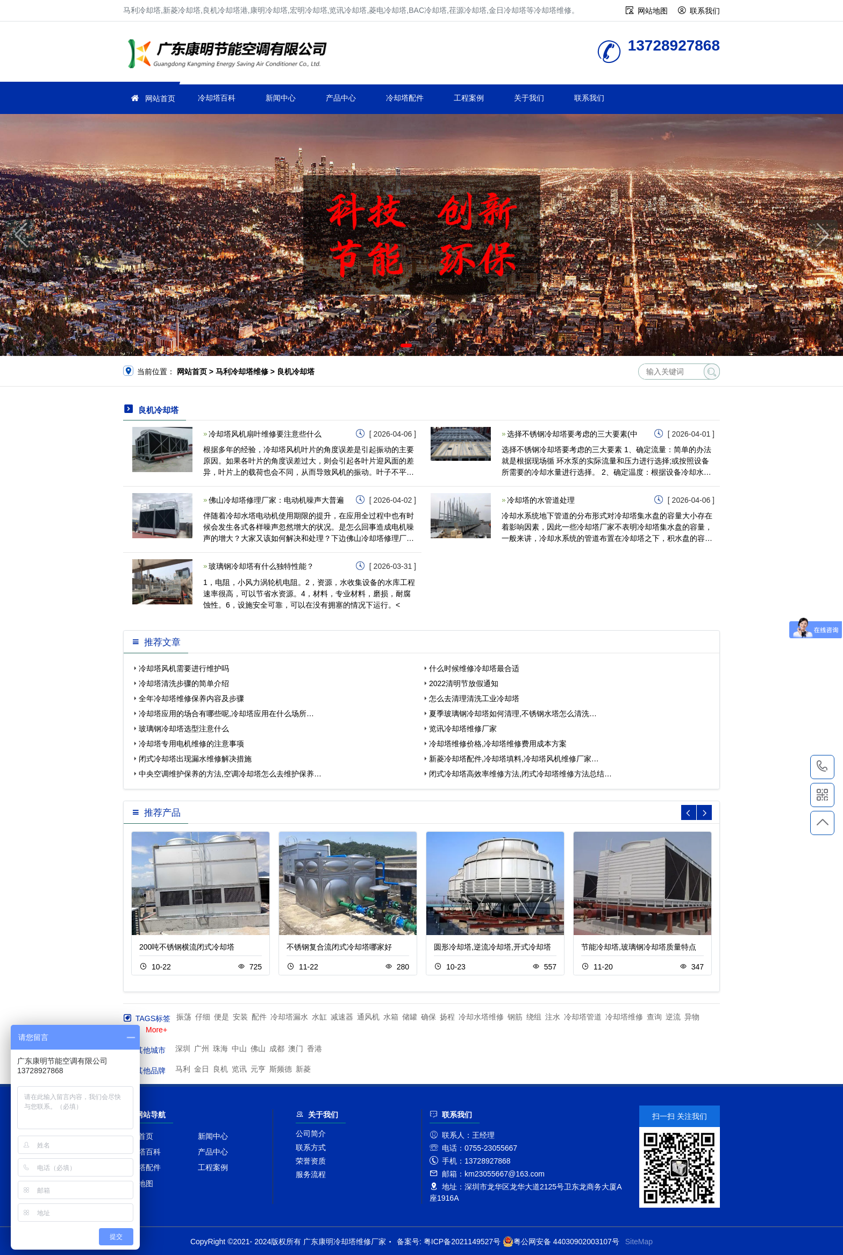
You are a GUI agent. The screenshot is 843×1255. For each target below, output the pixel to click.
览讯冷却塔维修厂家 (463, 728)
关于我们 (529, 98)
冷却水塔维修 (481, 1016)
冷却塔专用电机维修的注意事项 (191, 743)
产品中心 (341, 98)
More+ (156, 1029)
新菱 (303, 1069)
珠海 (220, 1048)
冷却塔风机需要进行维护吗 (184, 668)
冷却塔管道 (583, 1016)
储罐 (409, 1016)
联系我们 (705, 10)
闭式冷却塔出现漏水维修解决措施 (195, 758)
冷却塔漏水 (289, 1016)
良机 (220, 1069)
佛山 (258, 1048)
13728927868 (822, 767)
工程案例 (469, 98)
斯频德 (280, 1069)
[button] (406, 345)
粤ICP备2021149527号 (462, 1241)
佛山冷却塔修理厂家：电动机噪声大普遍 (276, 500)
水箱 (390, 1016)
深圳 (182, 1048)
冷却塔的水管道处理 (541, 500)
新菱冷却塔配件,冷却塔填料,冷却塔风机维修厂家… (514, 758)
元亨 (258, 1069)
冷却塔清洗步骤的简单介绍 (184, 683)
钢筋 (515, 1016)
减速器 (342, 1016)
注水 (552, 1016)
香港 (314, 1048)
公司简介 (311, 1133)
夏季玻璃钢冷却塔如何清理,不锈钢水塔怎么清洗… (513, 713)
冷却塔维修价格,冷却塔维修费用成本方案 (498, 743)
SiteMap (639, 1241)
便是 (221, 1016)
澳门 (295, 1048)
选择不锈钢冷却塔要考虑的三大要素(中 (572, 434)
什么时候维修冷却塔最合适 (474, 668)
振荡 (183, 1016)
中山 (239, 1048)
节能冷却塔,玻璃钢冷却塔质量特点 (638, 947)
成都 (276, 1048)
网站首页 (160, 98)
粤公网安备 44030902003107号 (561, 1241)
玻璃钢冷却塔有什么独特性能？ (261, 566)
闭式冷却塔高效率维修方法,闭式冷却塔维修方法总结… (520, 773)
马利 (182, 1069)
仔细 (202, 1016)
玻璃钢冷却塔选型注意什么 (184, 728)
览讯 (239, 1069)
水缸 (319, 1016)
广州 (201, 1048)
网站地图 (653, 10)
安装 (240, 1016)
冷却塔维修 (230, 55)
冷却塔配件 (405, 98)
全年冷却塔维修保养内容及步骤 (191, 698)
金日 (201, 1069)
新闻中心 (281, 98)
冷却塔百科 (216, 98)
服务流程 (311, 1174)
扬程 (447, 1016)
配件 (259, 1016)
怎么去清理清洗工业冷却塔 (474, 698)
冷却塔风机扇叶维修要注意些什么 (265, 434)
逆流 (673, 1016)
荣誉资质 (311, 1161)
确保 (428, 1016)
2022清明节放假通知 (463, 683)
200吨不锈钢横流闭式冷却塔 (186, 947)
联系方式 (311, 1147)
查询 (654, 1016)
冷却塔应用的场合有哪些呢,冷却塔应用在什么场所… (226, 713)
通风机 (368, 1016)
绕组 (533, 1016)
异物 (691, 1016)
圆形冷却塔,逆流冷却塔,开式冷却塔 (492, 947)
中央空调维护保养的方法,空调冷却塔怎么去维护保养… (230, 773)
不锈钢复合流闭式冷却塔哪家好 (339, 947)
